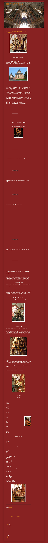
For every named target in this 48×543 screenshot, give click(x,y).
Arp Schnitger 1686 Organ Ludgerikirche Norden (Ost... (14, 516)
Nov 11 (9, 522)
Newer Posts (7, 506)
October (8, 524)
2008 (7, 535)
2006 (7, 537)
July (7, 527)
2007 (7, 536)
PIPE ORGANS (14, 4)
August (8, 526)
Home (18, 506)
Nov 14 (9, 521)
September (8, 525)
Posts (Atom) (10, 507)
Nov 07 (9, 523)
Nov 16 (9, 520)
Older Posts (29, 506)
